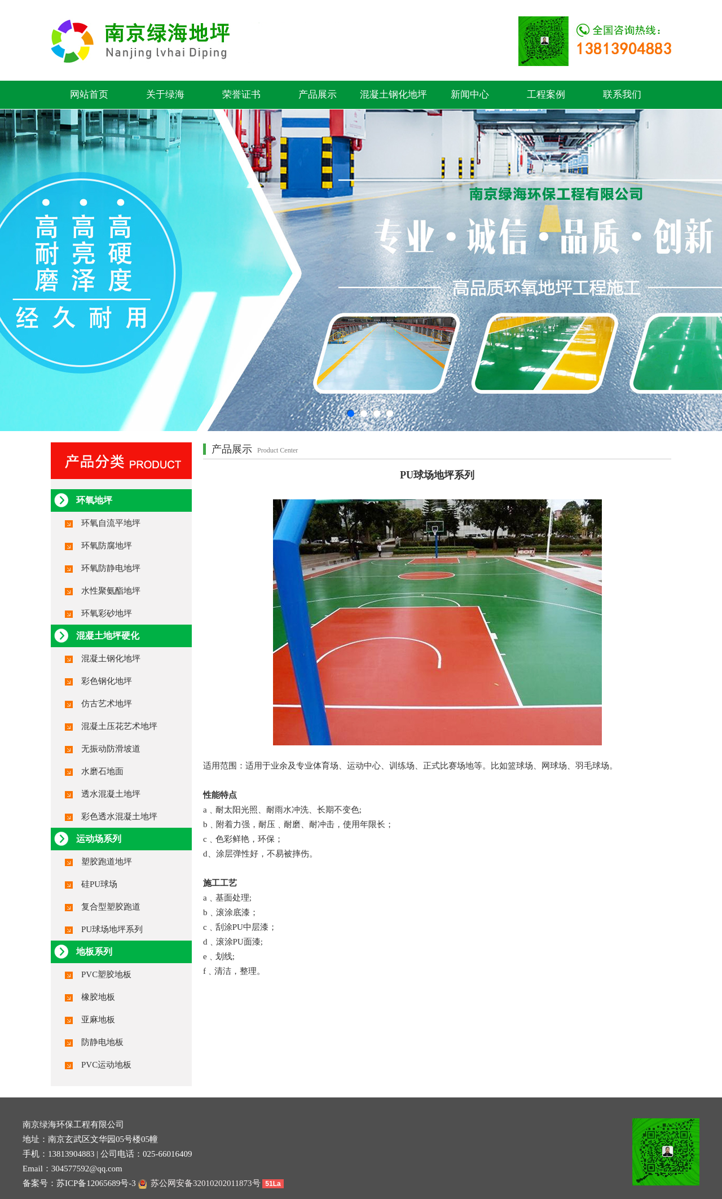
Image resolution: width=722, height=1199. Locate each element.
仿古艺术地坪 (106, 703)
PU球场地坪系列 (112, 929)
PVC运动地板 (106, 1064)
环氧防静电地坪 (110, 568)
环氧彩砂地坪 (106, 613)
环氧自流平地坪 (110, 523)
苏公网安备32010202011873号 (199, 1183)
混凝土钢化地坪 (393, 94)
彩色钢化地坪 (106, 681)
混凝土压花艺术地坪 (119, 726)
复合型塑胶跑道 (110, 906)
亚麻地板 (98, 1019)
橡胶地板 (98, 997)
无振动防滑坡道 (110, 748)
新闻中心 (470, 94)
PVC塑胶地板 (106, 974)
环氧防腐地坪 (106, 545)
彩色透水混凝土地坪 (119, 816)
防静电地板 (102, 1042)
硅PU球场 (99, 884)
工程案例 (546, 94)
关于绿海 (165, 94)
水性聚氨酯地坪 (110, 590)
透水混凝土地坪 (110, 793)
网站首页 (89, 94)
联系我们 (622, 94)
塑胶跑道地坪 (106, 861)
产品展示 (317, 94)
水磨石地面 (102, 771)
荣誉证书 (241, 94)
